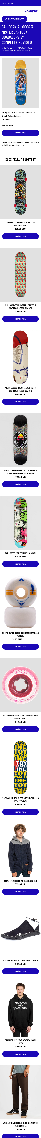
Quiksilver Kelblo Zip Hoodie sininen (20, 880)
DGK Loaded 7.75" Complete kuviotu (20, 553)
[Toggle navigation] (5, 11)
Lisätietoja (20, 133)
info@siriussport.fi (8, 3)
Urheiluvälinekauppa (14, 19)
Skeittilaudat (30, 112)
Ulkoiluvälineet (18, 112)
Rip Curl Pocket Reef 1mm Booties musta (20, 960)
